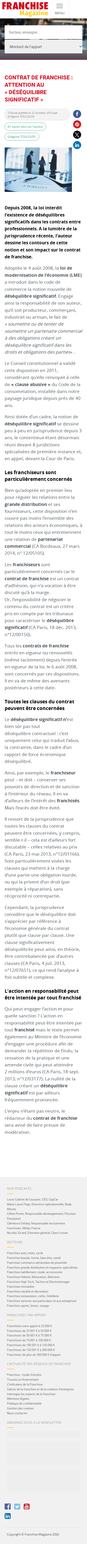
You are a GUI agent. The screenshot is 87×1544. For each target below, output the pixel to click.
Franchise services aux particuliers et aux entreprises (42, 1301)
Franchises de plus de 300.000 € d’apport (34, 1355)
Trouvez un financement (23, 1379)
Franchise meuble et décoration (27, 1291)
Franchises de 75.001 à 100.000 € (29, 1340)
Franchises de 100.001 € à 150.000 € (31, 1345)
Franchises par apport (26, 1315)
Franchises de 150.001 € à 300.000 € (31, 1350)
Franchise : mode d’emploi (24, 1375)
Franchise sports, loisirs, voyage (28, 1306)
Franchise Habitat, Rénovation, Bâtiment (33, 1277)
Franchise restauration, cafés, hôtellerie (33, 1296)
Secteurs (15, 1242)
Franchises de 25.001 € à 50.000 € (29, 1331)
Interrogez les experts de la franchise (31, 1394)
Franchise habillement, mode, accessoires (34, 1272)
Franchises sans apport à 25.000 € (29, 1326)
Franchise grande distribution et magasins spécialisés (42, 1267)
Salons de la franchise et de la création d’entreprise (40, 1389)
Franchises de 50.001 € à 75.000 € (29, 1335)
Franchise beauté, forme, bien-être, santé (34, 1258)
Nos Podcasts (19, 1188)
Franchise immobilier (20, 1286)
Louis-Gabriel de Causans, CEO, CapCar (32, 1199)
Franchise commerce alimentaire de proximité (37, 1263)
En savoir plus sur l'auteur (25, 126)
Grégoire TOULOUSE (22, 137)
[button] (77, 114)
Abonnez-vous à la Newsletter (34, 1422)
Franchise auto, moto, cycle (25, 1253)
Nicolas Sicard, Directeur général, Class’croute (37, 1233)
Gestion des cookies (20, 1408)
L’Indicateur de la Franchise (25, 1384)
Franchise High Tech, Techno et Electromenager (38, 1282)
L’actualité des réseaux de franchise (39, 1364)
